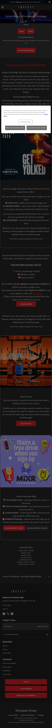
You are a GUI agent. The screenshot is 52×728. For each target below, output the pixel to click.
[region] (26, 119)
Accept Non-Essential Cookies (37, 128)
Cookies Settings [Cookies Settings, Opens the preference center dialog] (25, 122)
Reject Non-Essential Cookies (15, 128)
